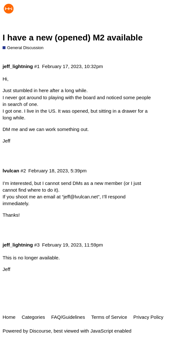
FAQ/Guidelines (68, 317)
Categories (33, 317)
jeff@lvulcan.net (80, 196)
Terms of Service (109, 317)
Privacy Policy (148, 317)
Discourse (40, 331)
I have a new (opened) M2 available (73, 37)
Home (9, 317)
